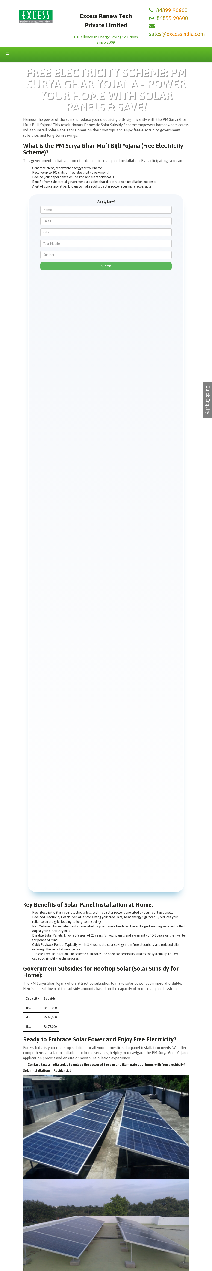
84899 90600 (172, 10)
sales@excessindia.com (177, 34)
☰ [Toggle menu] (7, 54)
